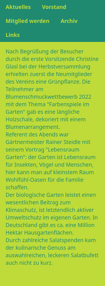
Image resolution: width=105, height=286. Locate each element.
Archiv (69, 21)
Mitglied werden (27, 21)
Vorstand (54, 7)
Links (13, 35)
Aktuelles (18, 7)
